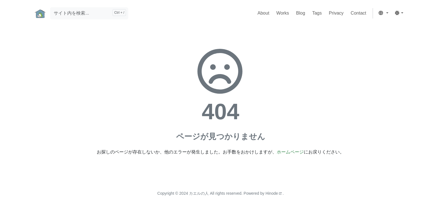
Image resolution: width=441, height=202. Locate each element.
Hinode (274, 193)
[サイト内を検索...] (89, 13)
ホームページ (290, 152)
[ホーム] (40, 13)
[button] (383, 13)
